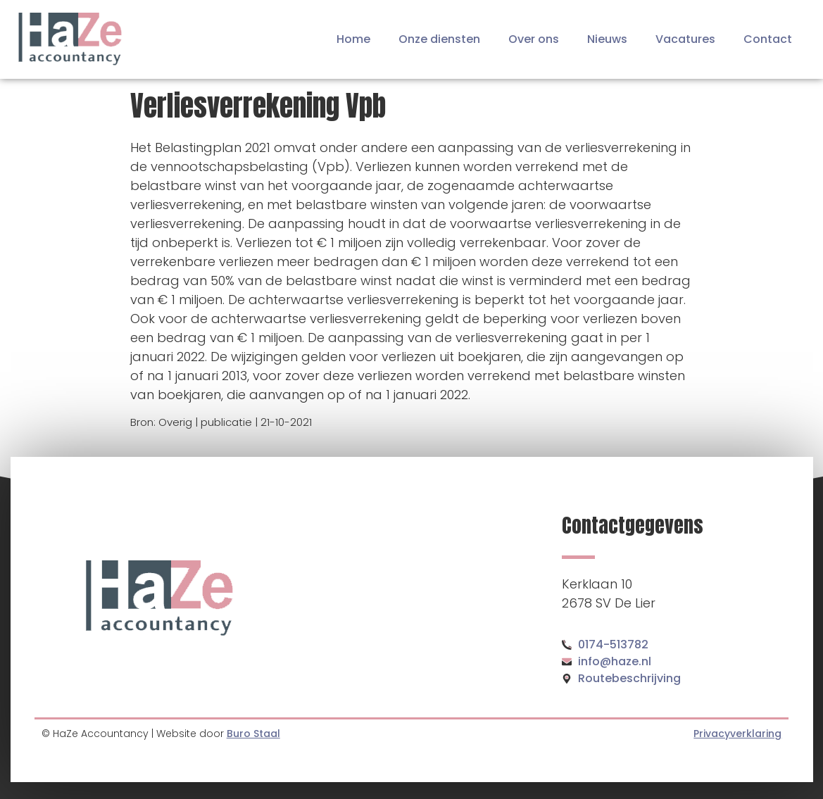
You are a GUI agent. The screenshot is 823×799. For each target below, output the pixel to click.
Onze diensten (439, 39)
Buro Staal (253, 733)
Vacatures (685, 39)
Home (353, 39)
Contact (767, 39)
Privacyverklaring (737, 733)
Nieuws (607, 39)
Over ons (533, 39)
